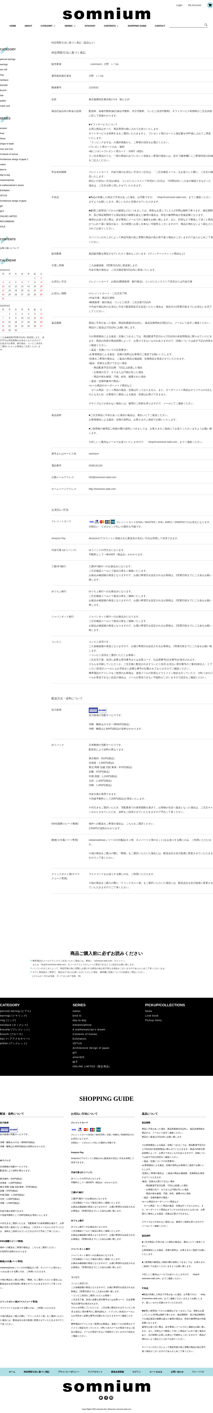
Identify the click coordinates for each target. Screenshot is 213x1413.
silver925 (78, 1057)
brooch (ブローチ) (11, 1034)
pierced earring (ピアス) (15, 1011)
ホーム (12, 1372)
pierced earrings (7, 59)
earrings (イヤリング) (13, 1015)
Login (179, 5)
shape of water (7, 144)
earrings (4, 64)
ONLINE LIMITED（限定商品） (92, 1066)
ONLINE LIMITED (8, 216)
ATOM (201, 1372)
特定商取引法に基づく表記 (36, 1372)
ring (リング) (8, 1020)
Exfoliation (5, 190)
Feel (2, 133)
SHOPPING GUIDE (137, 26)
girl (1, 206)
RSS (194, 1372)
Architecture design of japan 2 (14, 159)
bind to (3, 169)
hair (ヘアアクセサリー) (15, 1038)
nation (3, 164)
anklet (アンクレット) (13, 1043)
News (148, 1011)
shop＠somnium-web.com (171, 197)
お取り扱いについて (9, 248)
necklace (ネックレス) (14, 1024)
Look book (152, 1015)
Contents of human (9, 154)
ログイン (136, 1372)
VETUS (3, 195)
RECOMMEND (7, 221)
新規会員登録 (117, 1372)
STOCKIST (90, 26)
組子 (2, 211)
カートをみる (155, 1372)
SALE (3, 226)
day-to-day (5, 175)
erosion (3, 128)
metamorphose (7, 180)
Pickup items (153, 1020)
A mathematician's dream (12, 185)
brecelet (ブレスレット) (15, 1029)
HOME (13, 26)
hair (2, 95)
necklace (4, 80)
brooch (3, 90)
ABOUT (28, 26)
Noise (3, 138)
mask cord (5, 106)
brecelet (4, 85)
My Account (194, 5)
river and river (6, 149)
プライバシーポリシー (68, 1372)
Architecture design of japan (13, 201)
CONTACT (160, 26)
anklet (3, 101)
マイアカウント (95, 1372)
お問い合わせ (177, 1372)
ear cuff (3, 69)
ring (2, 75)
